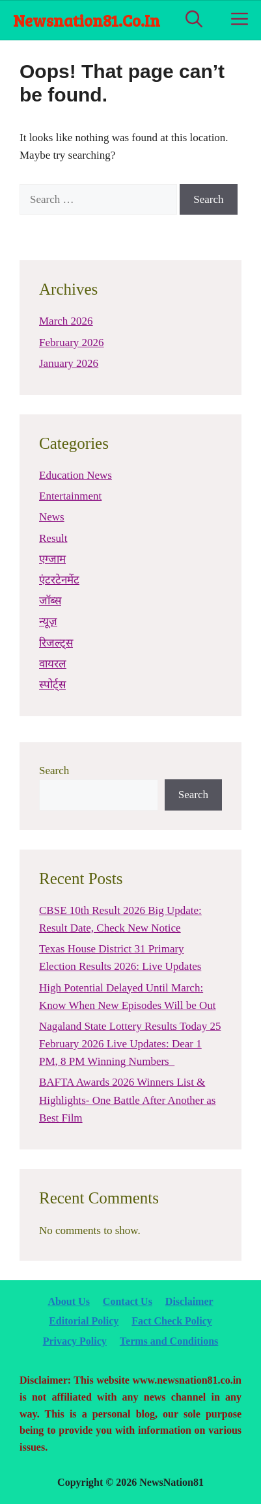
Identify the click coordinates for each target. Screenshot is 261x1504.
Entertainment (70, 496)
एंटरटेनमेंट (59, 580)
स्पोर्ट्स (52, 684)
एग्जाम (52, 559)
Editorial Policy (83, 1320)
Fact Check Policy (171, 1320)
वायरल (52, 664)
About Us (68, 1301)
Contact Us (127, 1301)
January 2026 (68, 363)
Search (54, 770)
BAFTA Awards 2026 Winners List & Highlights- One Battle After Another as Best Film (127, 1099)
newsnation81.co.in (86, 20)
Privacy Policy (75, 1341)
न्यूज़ (48, 621)
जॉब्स (50, 601)
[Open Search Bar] (194, 20)
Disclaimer (189, 1301)
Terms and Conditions (169, 1341)
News (51, 517)
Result (53, 538)
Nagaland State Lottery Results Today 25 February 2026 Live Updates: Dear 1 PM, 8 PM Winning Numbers (130, 1044)
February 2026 (71, 342)
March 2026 (66, 321)
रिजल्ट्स (56, 643)
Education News (75, 475)
